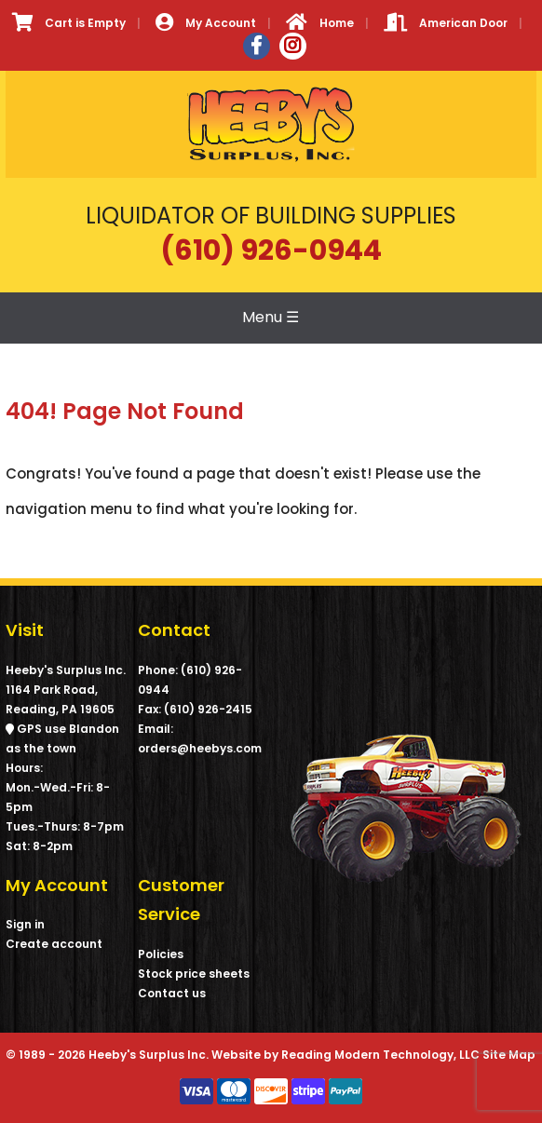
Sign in (25, 924)
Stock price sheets (194, 973)
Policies (160, 954)
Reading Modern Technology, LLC (380, 1054)
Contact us (172, 993)
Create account (54, 944)
